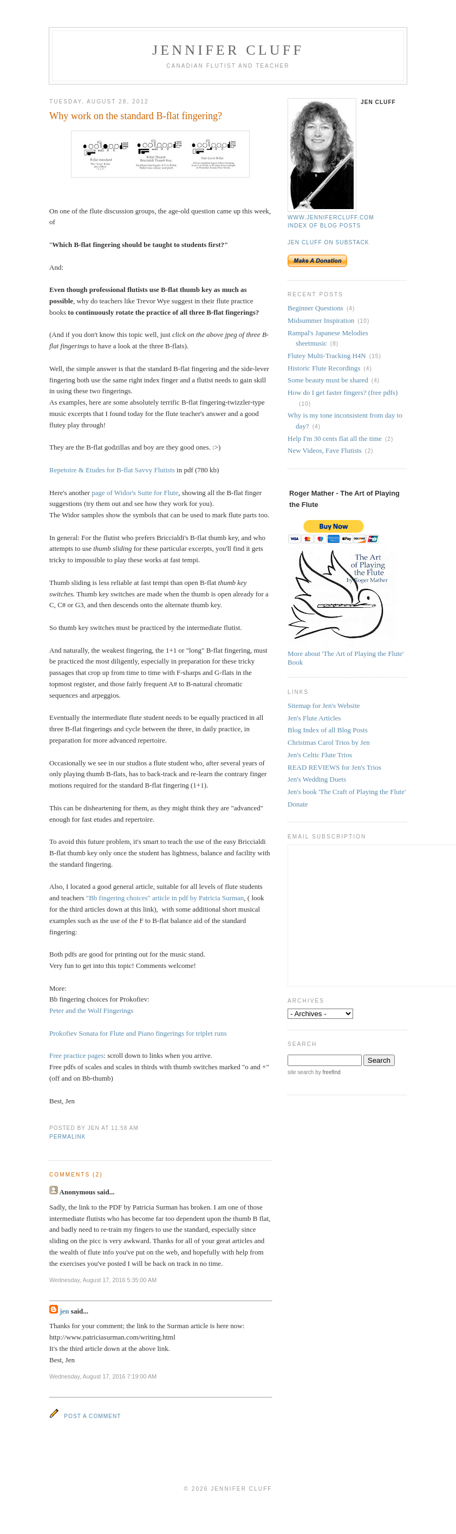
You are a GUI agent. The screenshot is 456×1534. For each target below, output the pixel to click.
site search (301, 1072)
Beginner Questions (315, 308)
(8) (334, 344)
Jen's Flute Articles (314, 718)
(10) (363, 321)
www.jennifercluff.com (331, 217)
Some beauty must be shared (328, 380)
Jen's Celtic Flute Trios (320, 755)
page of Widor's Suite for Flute (135, 493)
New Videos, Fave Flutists (325, 450)
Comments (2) (76, 1175)
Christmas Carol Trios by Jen (329, 742)
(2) (389, 439)
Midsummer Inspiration (321, 320)
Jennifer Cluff (228, 50)
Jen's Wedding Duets (317, 779)
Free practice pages (76, 1055)
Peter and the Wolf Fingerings (91, 1010)
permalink (67, 1137)
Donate (298, 804)
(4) (351, 308)
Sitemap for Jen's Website (324, 705)
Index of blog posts (324, 226)
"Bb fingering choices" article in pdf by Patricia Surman (165, 898)
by (327, 1072)
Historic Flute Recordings (324, 368)
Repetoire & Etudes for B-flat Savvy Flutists (112, 470)
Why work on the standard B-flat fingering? (135, 115)
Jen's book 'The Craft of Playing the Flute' (347, 792)
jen (64, 1311)
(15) (375, 356)
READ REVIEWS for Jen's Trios (334, 767)
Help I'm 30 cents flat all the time (335, 438)
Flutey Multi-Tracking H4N (327, 356)
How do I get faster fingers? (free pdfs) (343, 392)
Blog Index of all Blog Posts (328, 730)
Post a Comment (92, 1416)
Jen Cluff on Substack (328, 242)
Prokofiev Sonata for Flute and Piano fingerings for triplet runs (137, 1033)
